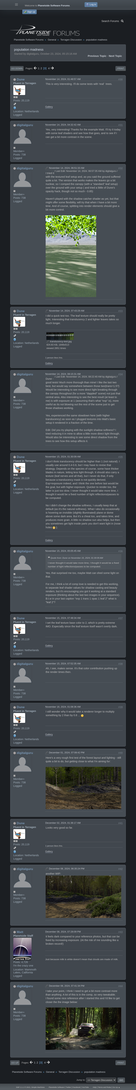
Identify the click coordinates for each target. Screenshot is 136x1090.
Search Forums (112, 21)
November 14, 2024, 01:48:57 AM (63, 79)
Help (94, 1087)
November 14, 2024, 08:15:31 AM (63, 374)
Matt (20, 932)
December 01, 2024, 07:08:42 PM (66, 752)
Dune (21, 79)
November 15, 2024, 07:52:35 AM (63, 663)
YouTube (85, 1087)
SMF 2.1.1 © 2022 (23, 1087)
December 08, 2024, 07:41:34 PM (66, 985)
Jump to (80, 1080)
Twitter (68, 1087)
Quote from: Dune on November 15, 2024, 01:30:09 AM (77, 558)
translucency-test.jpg (59, 341)
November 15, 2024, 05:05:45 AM (63, 551)
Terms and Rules (104, 1087)
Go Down (16, 68)
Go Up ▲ (116, 1087)
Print (120, 68)
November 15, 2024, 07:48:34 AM (63, 618)
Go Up (14, 1062)
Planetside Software (56, 1087)
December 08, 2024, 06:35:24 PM (66, 868)
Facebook (76, 1087)
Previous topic (97, 55)
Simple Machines (38, 1087)
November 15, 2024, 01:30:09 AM (63, 456)
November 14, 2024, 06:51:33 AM (66, 168)
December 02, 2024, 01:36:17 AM (63, 822)
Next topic (115, 55)
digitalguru (25, 125)
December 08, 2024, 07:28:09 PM (63, 931)
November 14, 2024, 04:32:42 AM (63, 124)
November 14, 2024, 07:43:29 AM (66, 310)
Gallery (49, 106)
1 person (49, 357)
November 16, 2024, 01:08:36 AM (63, 706)
